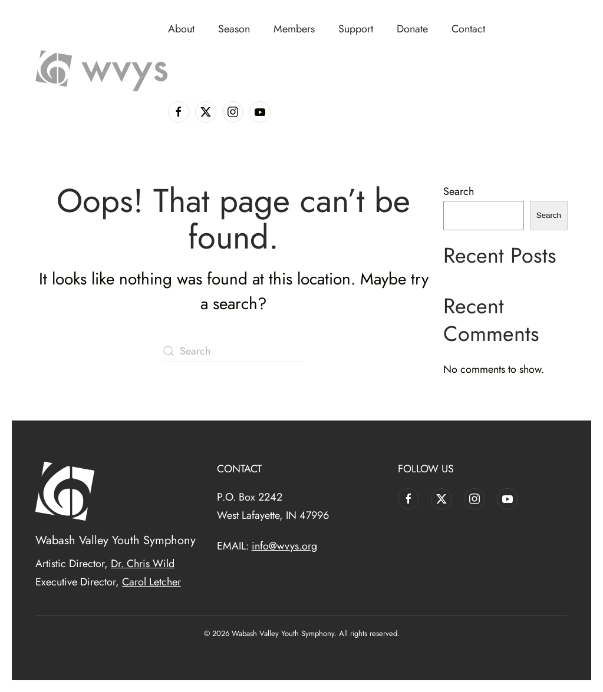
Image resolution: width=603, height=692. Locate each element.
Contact (468, 29)
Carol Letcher (151, 582)
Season (234, 29)
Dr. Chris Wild (142, 563)
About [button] (181, 29)
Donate (412, 29)
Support (355, 29)
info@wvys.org (284, 546)
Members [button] (294, 29)
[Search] (233, 351)
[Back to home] (101, 70)
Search (458, 191)
